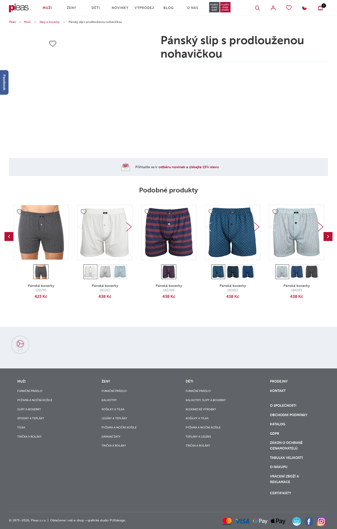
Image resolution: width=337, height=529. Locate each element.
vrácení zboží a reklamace (284, 479)
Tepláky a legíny (198, 436)
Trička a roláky (29, 436)
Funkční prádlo (29, 391)
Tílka (21, 427)
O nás (192, 8)
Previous (8, 236)
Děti (95, 8)
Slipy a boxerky (49, 22)
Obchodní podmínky (288, 415)
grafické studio (98, 520)
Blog (168, 8)
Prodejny (279, 381)
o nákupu (278, 467)
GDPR (274, 434)
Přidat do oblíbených (19, 212)
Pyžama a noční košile (34, 400)
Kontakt (278, 391)
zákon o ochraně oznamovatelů (286, 445)
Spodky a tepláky (30, 418)
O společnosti (283, 406)
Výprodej (144, 8)
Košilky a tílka (113, 409)
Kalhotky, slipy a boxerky (206, 400)
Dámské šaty (111, 436)
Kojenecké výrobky (201, 409)
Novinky (120, 8)
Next (128, 226)
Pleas (12, 22)
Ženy (71, 8)
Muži (47, 8)
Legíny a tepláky (114, 418)
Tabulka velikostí (287, 458)
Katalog (278, 424)
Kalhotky (109, 400)
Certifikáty (280, 493)
